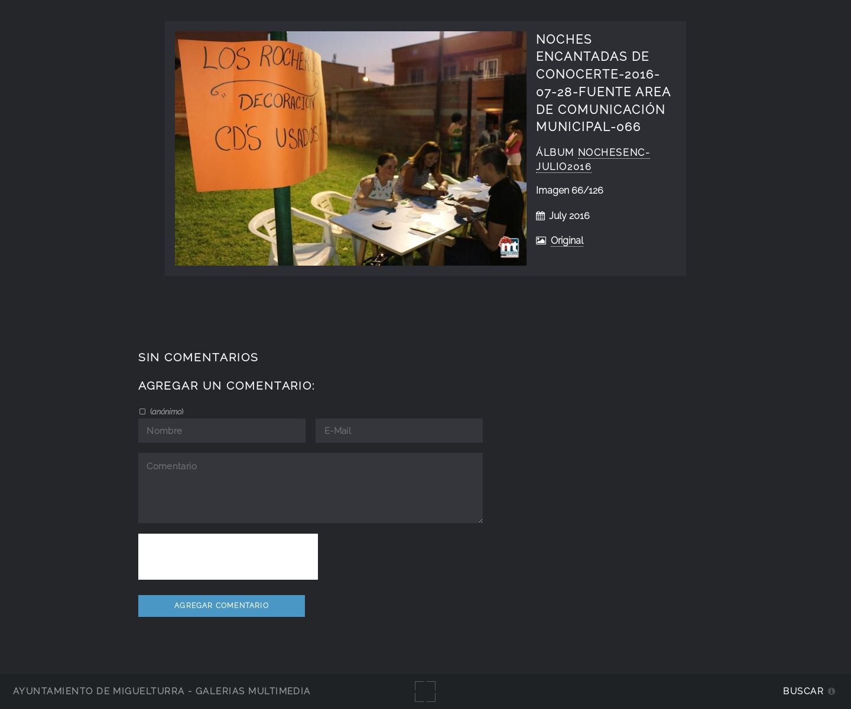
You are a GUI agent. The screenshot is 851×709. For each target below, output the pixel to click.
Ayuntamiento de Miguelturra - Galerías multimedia (162, 691)
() (165, 411)
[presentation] (228, 557)
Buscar (803, 691)
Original (567, 240)
